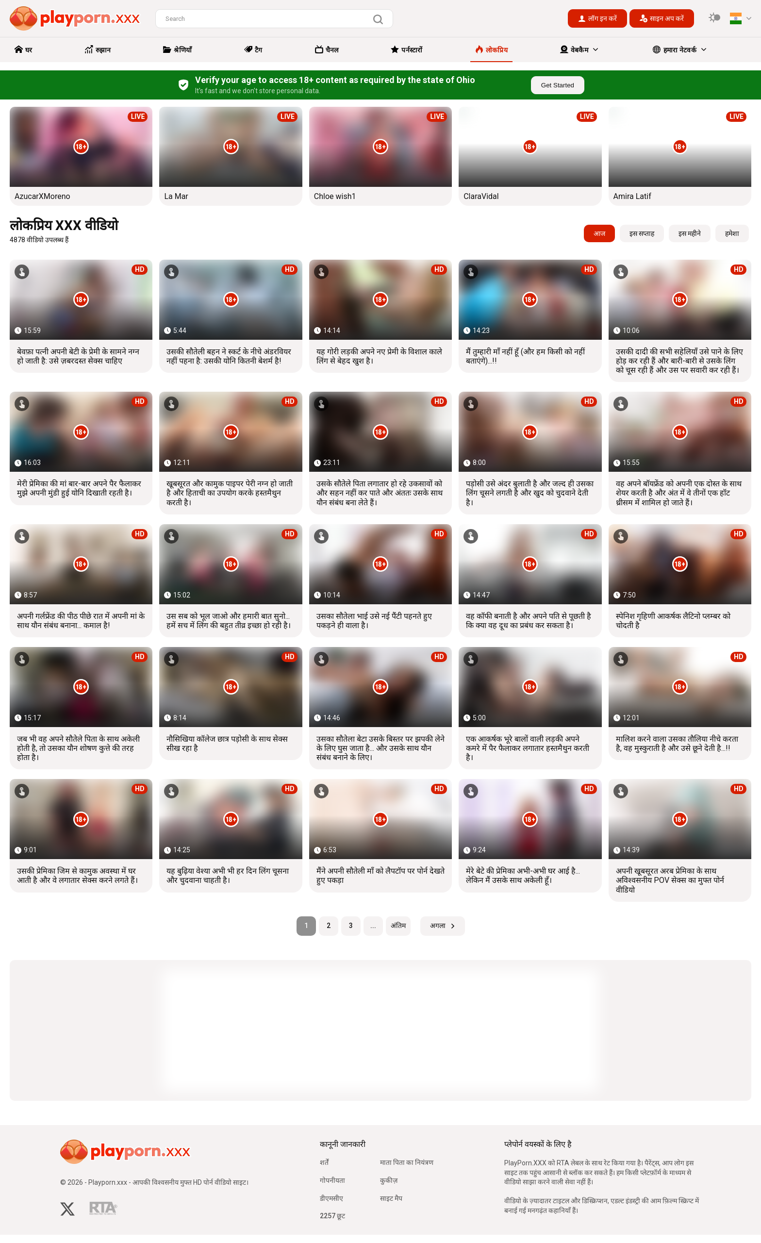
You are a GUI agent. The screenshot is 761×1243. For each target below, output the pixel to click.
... (373, 925)
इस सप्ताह (641, 233)
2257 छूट (332, 1216)
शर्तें (324, 1162)
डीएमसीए (331, 1198)
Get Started (557, 85)
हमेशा (732, 233)
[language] (740, 18)
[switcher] (714, 18)
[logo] (75, 18)
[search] (380, 19)
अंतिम (398, 925)
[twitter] (67, 1210)
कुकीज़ (388, 1180)
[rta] (103, 1210)
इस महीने (689, 233)
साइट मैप (391, 1198)
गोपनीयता (332, 1180)
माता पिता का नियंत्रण (406, 1162)
